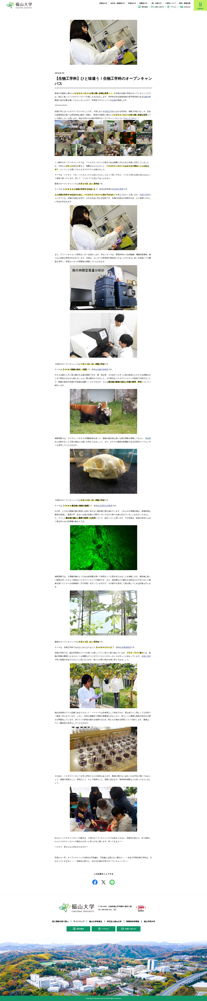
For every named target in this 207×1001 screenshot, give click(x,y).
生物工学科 (109, 111)
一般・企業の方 (156, 3)
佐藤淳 (146, 97)
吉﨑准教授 (126, 647)
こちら (129, 118)
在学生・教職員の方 (117, 3)
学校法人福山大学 (114, 921)
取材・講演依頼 (184, 3)
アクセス (173, 7)
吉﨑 (114, 100)
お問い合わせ (159, 7)
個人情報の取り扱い (60, 921)
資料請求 (145, 7)
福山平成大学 (149, 921)
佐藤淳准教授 (102, 369)
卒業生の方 (132, 3)
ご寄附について (170, 3)
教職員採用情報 (132, 921)
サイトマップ (78, 921)
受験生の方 (103, 3)
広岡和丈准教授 (105, 506)
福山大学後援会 (95, 921)
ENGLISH (187, 7)
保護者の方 (143, 3)
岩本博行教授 (117, 189)
